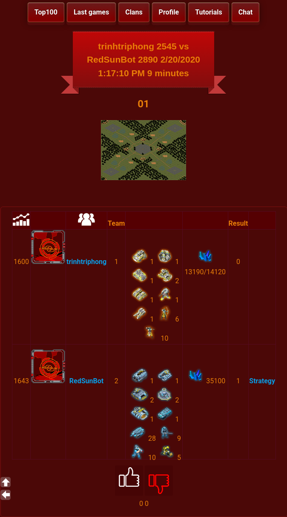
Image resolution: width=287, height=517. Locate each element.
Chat (245, 12)
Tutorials (208, 12)
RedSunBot (86, 381)
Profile (169, 12)
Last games (91, 12)
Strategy (262, 381)
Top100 (45, 12)
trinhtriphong (86, 262)
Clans (133, 12)
